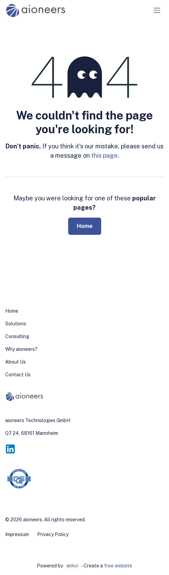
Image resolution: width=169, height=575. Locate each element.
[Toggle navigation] (157, 10)
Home (85, 226)
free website (118, 565)
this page (104, 155)
